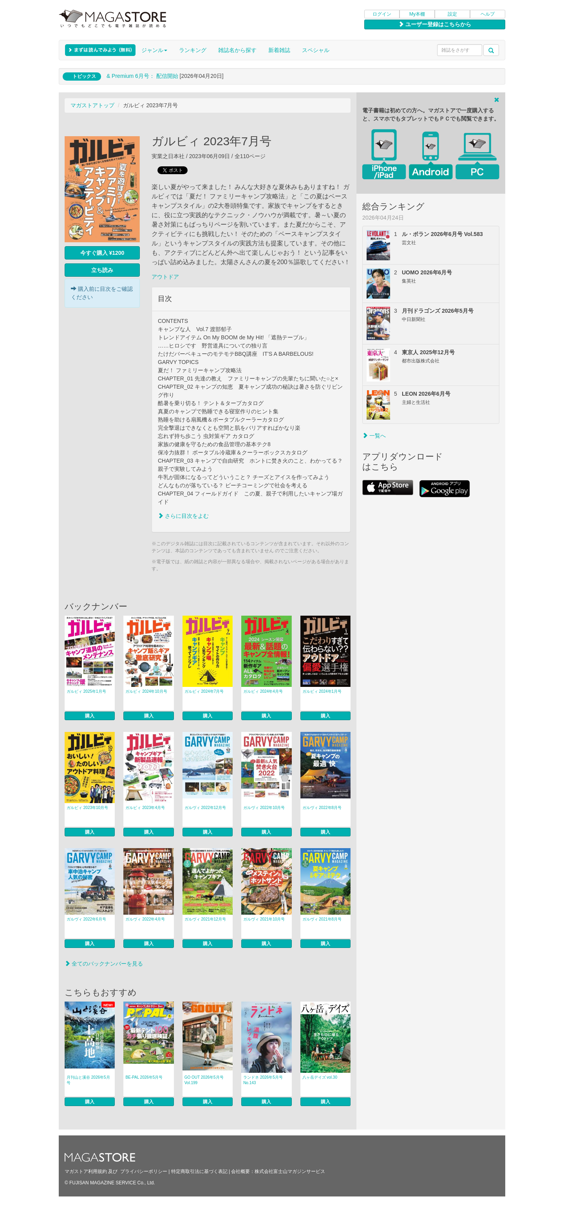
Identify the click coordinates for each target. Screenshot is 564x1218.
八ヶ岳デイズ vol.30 (319, 1077)
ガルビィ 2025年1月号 (86, 691)
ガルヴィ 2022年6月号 (86, 919)
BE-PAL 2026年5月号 (144, 1077)
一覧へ (374, 435)
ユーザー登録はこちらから (434, 24)
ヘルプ (488, 14)
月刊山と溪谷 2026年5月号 (88, 1080)
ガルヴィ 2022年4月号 (145, 919)
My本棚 (417, 14)
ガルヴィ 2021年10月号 (264, 919)
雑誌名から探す (237, 50)
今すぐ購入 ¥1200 (102, 253)
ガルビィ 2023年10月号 (87, 807)
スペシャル (315, 50)
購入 (89, 716)
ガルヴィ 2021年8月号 (322, 919)
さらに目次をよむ (183, 516)
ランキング (192, 50)
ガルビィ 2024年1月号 (322, 691)
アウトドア (165, 277)
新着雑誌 (279, 50)
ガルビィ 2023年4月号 (145, 807)
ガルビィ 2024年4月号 (263, 691)
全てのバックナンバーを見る (104, 963)
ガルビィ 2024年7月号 (204, 691)
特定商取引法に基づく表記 (199, 1171)
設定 (452, 14)
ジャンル (154, 50)
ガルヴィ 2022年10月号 (264, 807)
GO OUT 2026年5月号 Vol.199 (204, 1080)
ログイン (381, 14)
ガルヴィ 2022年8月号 (322, 807)
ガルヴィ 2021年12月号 (205, 919)
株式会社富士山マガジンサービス (290, 1171)
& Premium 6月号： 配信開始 (142, 76)
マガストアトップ (92, 105)
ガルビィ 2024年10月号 (146, 691)
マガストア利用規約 (86, 1171)
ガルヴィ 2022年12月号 (205, 807)
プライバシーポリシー (143, 1171)
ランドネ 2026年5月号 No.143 (263, 1080)
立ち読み (102, 270)
